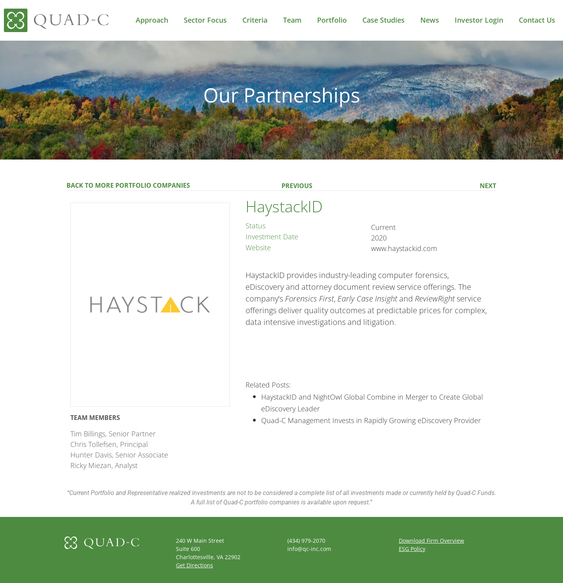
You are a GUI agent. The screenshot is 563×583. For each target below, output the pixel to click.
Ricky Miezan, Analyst (104, 465)
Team (292, 20)
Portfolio (332, 20)
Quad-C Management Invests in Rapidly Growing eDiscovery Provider (371, 420)
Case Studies (383, 20)
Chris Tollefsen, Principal (109, 444)
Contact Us (537, 20)
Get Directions (194, 565)
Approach (152, 20)
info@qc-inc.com (309, 549)
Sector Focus (205, 20)
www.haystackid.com (404, 248)
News (429, 20)
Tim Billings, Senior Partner (113, 433)
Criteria (254, 20)
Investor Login (479, 20)
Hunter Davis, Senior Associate (119, 454)
